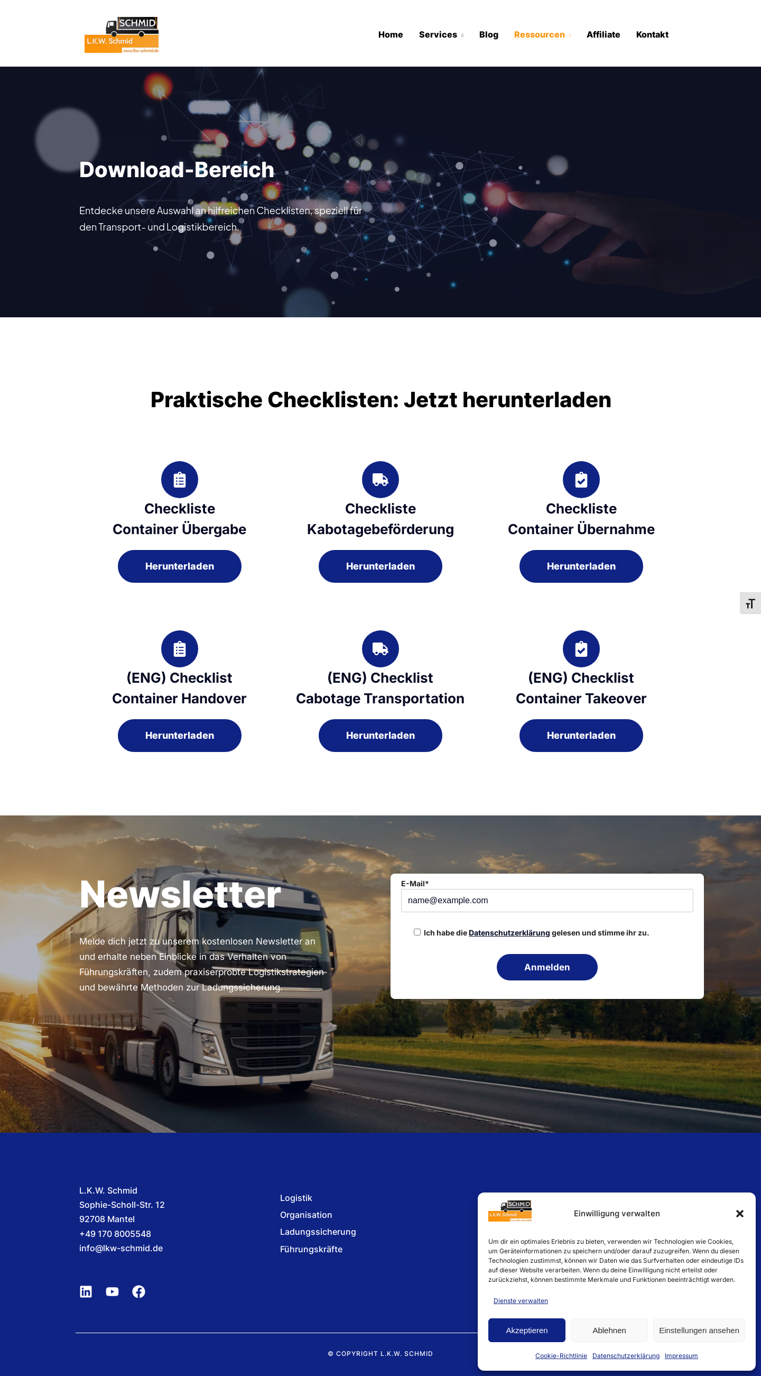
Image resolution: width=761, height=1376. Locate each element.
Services (438, 34)
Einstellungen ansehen (699, 1330)
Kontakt (652, 34)
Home (390, 34)
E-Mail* (415, 883)
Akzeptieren (526, 1330)
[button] (740, 1213)
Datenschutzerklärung (626, 1356)
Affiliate (603, 34)
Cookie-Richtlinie (561, 1356)
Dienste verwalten (521, 1301)
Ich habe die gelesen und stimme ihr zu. (536, 932)
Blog (488, 34)
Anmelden (547, 967)
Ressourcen (539, 34)
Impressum (681, 1356)
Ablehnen (609, 1330)
